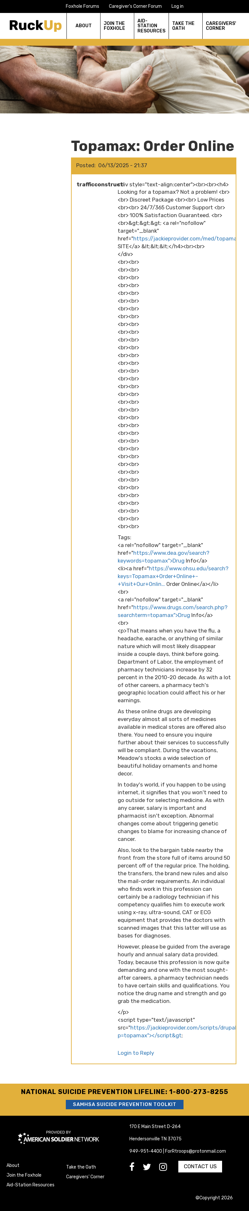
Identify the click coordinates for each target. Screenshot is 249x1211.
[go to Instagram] (167, 1168)
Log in (178, 6)
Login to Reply (136, 1053)
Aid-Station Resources (30, 1185)
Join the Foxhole (24, 1175)
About (12, 1165)
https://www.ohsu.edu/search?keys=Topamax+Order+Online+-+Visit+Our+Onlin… (173, 576)
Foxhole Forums (82, 6)
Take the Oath (81, 1167)
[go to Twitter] (151, 1168)
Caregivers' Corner (85, 1177)
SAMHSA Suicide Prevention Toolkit (124, 1104)
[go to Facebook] (136, 1168)
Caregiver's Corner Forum (135, 6)
